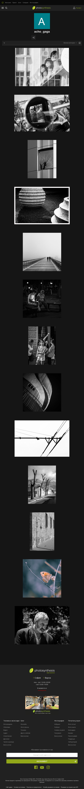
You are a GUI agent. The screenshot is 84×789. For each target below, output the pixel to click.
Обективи (6, 727)
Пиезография (72, 736)
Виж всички (7, 745)
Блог (19, 3)
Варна (47, 677)
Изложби (24, 724)
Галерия (25, 3)
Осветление (7, 736)
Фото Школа (25, 727)
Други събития (25, 733)
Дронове (6, 739)
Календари (71, 730)
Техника (23, 730)
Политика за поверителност (34, 787)
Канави (70, 733)
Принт (14, 3)
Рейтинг (57, 727)
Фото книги (72, 727)
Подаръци (71, 739)
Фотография (34, 3)
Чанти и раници (8, 742)
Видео (5, 730)
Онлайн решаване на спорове (51, 787)
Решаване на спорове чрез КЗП (69, 787)
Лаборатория (72, 742)
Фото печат (72, 724)
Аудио (5, 733)
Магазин (8, 3)
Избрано (57, 724)
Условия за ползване (19, 787)
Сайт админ (9, 787)
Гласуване (57, 733)
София (37, 677)
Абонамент (56, 761)
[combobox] (70, 43)
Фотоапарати (7, 724)
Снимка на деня (59, 730)
